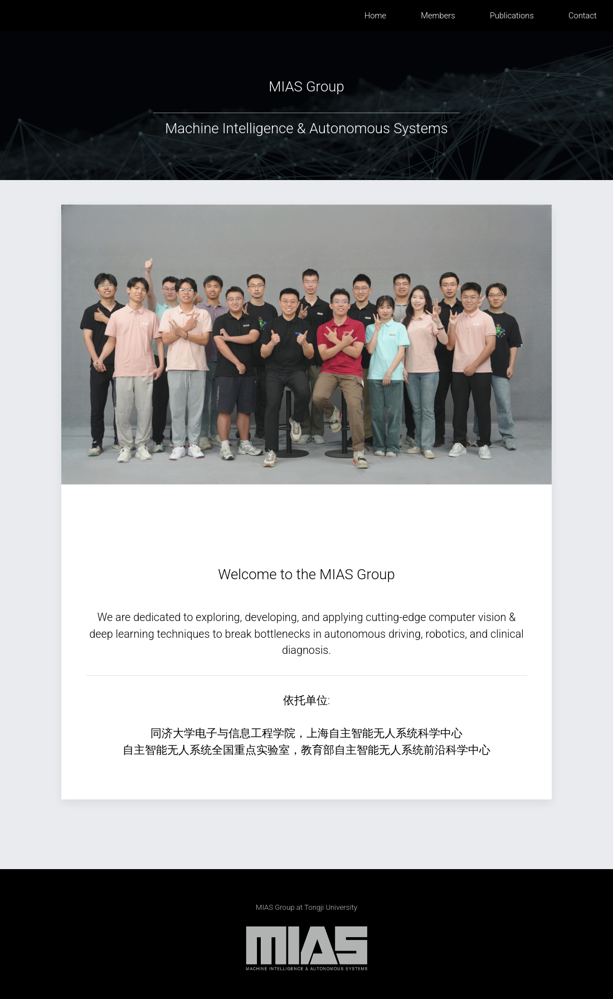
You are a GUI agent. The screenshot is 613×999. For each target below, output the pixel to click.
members (438, 16)
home (375, 16)
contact (582, 16)
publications (512, 16)
